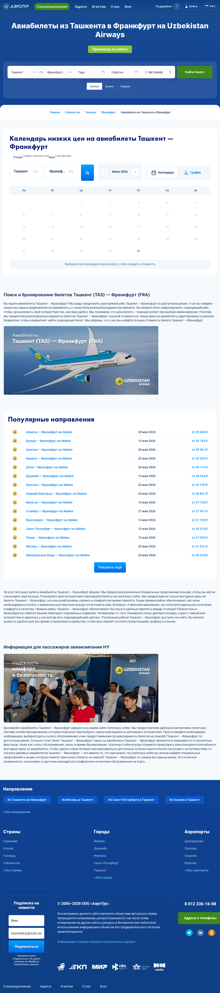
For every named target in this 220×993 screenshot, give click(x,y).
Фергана (100, 855)
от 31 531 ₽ (200, 546)
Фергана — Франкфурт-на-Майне (49, 485)
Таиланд (9, 855)
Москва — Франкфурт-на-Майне (49, 546)
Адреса (81, 6)
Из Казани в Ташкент (185, 799)
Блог (128, 6)
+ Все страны (12, 870)
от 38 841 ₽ (200, 493)
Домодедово (194, 841)
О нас (115, 6)
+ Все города (103, 877)
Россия (8, 848)
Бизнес (109, 86)
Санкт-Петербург (106, 863)
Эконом (94, 86)
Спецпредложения (52, 6)
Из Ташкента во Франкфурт (27, 799)
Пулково (191, 848)
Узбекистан (11, 863)
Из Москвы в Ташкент (77, 799)
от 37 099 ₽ (200, 537)
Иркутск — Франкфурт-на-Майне (49, 502)
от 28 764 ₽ (200, 476)
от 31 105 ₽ (200, 520)
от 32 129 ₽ (200, 485)
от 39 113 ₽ (200, 467)
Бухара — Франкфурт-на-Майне (48, 441)
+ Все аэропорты (196, 870)
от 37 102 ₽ (200, 502)
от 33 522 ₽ (200, 458)
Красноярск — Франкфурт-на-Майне (52, 520)
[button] (168, 6)
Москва (99, 841)
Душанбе (100, 848)
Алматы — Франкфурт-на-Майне (49, 432)
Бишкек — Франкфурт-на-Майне (49, 458)
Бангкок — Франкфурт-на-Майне (49, 449)
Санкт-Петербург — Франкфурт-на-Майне (56, 529)
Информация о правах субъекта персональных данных (96, 941)
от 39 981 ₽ (200, 449)
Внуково (191, 863)
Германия (10, 841)
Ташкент (100, 870)
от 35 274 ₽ (200, 529)
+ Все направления (16, 812)
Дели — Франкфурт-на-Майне (47, 467)
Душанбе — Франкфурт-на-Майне (50, 476)
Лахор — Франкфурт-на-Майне (48, 537)
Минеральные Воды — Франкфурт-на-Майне (58, 555)
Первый (125, 86)
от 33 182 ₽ (200, 441)
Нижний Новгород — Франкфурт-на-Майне (56, 493)
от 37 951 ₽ (200, 511)
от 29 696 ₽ (200, 432)
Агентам (99, 6)
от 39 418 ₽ (200, 555)
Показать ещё (110, 567)
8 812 (200, 903)
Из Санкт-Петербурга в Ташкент (131, 799)
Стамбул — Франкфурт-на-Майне (49, 511)
